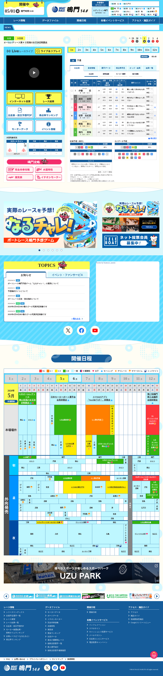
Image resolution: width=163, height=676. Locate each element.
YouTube (95, 330)
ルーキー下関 (86, 551)
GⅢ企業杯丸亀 (146, 522)
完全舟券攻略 (53, 623)
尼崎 (45, 501)
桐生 (114, 522)
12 (154, 49)
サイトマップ (57, 659)
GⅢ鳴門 (27, 457)
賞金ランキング (54, 633)
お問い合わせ (19, 659)
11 (147, 49)
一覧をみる (75, 319)
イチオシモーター (55, 619)
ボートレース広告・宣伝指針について (23, 299)
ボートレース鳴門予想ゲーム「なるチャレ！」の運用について (33, 284)
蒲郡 (31, 534)
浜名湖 (99, 487)
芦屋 (61, 444)
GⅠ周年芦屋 (97, 420)
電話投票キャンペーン (98, 642)
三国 (94, 444)
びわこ (20, 487)
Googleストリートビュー (141, 623)
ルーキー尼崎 (121, 478)
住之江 (154, 534)
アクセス (134, 612)
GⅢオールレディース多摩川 (154, 445)
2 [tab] (44, 250)
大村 (56, 534)
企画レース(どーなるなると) (17, 636)
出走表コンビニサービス (99, 639)
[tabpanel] (50, 224)
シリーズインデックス (15, 612)
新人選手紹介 (53, 647)
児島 (72, 501)
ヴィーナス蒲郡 (82, 522)
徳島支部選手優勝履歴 (57, 650)
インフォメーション (97, 625)
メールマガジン (95, 635)
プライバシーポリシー (38, 659)
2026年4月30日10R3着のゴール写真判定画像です (27, 307)
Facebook (81, 330)
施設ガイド (135, 616)
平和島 (86, 514)
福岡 (29, 444)
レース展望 (10, 619)
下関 (27, 522)
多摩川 (54, 496)
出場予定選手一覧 (13, 616)
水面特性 (51, 626)
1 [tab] (39, 250)
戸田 (31, 478)
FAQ (8, 659)
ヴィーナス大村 (141, 534)
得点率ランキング (13, 640)
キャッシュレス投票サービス (101, 632)
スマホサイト (94, 628)
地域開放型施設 (137, 619)
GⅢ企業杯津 (65, 420)
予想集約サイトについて (18, 291)
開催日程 (81, 20)
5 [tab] (57, 250)
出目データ (52, 637)
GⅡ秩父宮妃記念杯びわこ (117, 487)
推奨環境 (71, 659)
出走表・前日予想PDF (15, 626)
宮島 (34, 444)
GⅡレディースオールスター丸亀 (49, 522)
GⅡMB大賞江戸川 (77, 487)
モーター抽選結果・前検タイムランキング (15, 631)
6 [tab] (61, 250)
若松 (95, 546)
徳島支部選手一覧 (55, 643)
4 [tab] (53, 250)
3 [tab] (48, 250)
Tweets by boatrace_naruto (106, 263)
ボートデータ (53, 616)
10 (139, 49)
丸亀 (107, 534)
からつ (32, 420)
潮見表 (50, 630)
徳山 (23, 420)
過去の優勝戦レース (56, 640)
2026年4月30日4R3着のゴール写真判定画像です (27, 314)
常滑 (47, 487)
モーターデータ (54, 612)
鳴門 (63, 457)
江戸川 (20, 507)
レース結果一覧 (12, 623)
